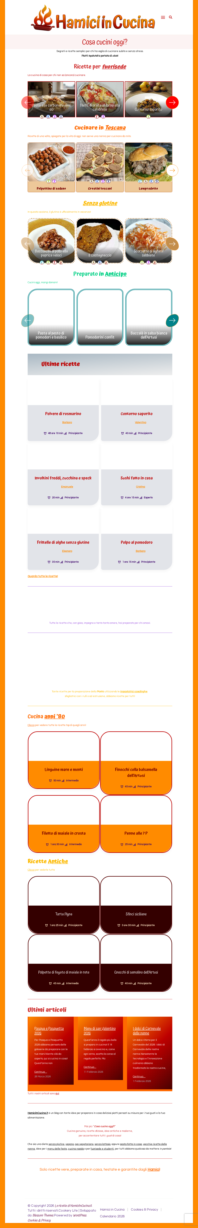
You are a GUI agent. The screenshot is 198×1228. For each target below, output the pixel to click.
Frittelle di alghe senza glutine (63, 540)
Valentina (140, 419)
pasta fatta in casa (131, 1141)
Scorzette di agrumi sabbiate (148, 251)
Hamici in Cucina (112, 1207)
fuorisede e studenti (102, 1146)
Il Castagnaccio (99, 253)
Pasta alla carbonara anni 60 (51, 108)
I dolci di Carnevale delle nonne (147, 1028)
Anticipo (116, 271)
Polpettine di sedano (51, 188)
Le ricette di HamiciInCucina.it (73, 1203)
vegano (70, 1141)
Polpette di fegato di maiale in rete (63, 970)
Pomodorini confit (99, 335)
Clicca (31, 722)
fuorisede (114, 66)
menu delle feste (57, 1146)
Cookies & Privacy (39, 1217)
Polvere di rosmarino (63, 411)
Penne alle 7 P (136, 831)
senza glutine (56, 1141)
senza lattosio (102, 1141)
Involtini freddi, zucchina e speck (63, 476)
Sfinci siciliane (136, 912)
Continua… (40, 1069)
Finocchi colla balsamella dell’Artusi (136, 770)
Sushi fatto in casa (136, 476)
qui (57, 1091)
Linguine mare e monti (64, 767)
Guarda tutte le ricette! (43, 573)
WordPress (79, 1213)
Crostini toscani (100, 188)
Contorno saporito (148, 110)
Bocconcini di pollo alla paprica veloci (51, 251)
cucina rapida (76, 1146)
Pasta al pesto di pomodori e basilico (51, 333)
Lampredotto (148, 188)
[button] (172, 102)
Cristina (140, 484)
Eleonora (67, 548)
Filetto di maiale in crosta (64, 831)
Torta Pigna (63, 912)
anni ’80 (54, 714)
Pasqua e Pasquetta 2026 (49, 1028)
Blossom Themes (42, 1213)
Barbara (67, 419)
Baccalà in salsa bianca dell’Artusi (149, 333)
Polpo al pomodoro (137, 540)
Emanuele (67, 484)
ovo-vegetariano (84, 1141)
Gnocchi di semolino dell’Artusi (136, 970)
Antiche (58, 858)
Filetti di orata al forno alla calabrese (100, 108)
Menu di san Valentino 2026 (100, 1028)
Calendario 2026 (112, 1214)
